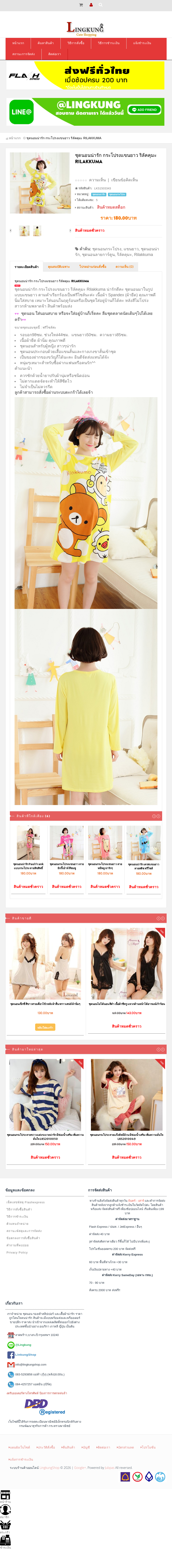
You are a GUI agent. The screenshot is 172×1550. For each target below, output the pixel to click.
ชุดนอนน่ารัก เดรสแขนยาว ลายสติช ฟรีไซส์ (143, 866)
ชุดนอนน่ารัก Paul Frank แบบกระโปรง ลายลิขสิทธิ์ (28, 866)
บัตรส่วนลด (125, 1447)
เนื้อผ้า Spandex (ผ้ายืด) (117, 295)
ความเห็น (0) (124, 267)
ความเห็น (97, 180)
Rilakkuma (143, 254)
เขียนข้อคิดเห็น (124, 180)
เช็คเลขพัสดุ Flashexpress (25, 1202)
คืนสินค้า (68, 1447)
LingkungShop (50, 1468)
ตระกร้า (5, 1527)
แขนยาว (131, 249)
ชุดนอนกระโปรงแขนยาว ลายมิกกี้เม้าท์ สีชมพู (67, 866)
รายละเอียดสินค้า (27, 267)
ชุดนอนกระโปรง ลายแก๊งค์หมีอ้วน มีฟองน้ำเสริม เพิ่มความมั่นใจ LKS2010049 (126, 1137)
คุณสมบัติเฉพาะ (59, 267)
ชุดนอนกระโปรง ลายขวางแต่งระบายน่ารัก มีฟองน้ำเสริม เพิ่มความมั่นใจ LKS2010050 (45, 1137)
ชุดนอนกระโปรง (106, 249)
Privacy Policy (17, 1252)
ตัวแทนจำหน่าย (17, 1223)
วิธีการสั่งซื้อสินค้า (19, 1209)
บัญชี (86, 1447)
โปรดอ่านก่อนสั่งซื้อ (92, 267)
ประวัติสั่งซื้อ (46, 1447)
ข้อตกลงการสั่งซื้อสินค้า (23, 1238)
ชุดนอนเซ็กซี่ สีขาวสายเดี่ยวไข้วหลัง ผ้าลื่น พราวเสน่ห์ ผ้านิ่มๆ (45, 1004)
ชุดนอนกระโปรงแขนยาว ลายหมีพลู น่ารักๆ (105, 866)
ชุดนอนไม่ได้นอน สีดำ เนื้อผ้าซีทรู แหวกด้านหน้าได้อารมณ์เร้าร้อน (127, 1004)
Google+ (80, 1468)
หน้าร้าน (5, 1496)
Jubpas (109, 1468)
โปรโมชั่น (148, 1447)
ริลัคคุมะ (124, 254)
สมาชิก (5, 1511)
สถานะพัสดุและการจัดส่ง (24, 1231)
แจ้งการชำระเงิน (21, 1459)
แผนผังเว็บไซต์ (19, 1447)
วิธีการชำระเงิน (17, 1216)
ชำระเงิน (5, 1542)
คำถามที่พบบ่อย (17, 1245)
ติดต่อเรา (103, 1447)
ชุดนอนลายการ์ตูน (98, 254)
